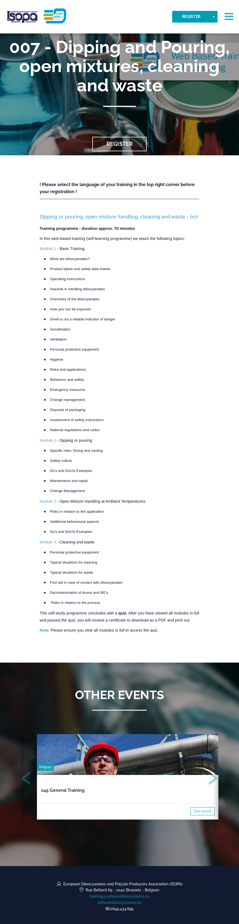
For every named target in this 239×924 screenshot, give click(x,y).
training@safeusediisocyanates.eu (120, 896)
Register (191, 16)
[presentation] (26, 779)
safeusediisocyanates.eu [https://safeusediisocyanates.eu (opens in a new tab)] (119, 902)
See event (203, 811)
